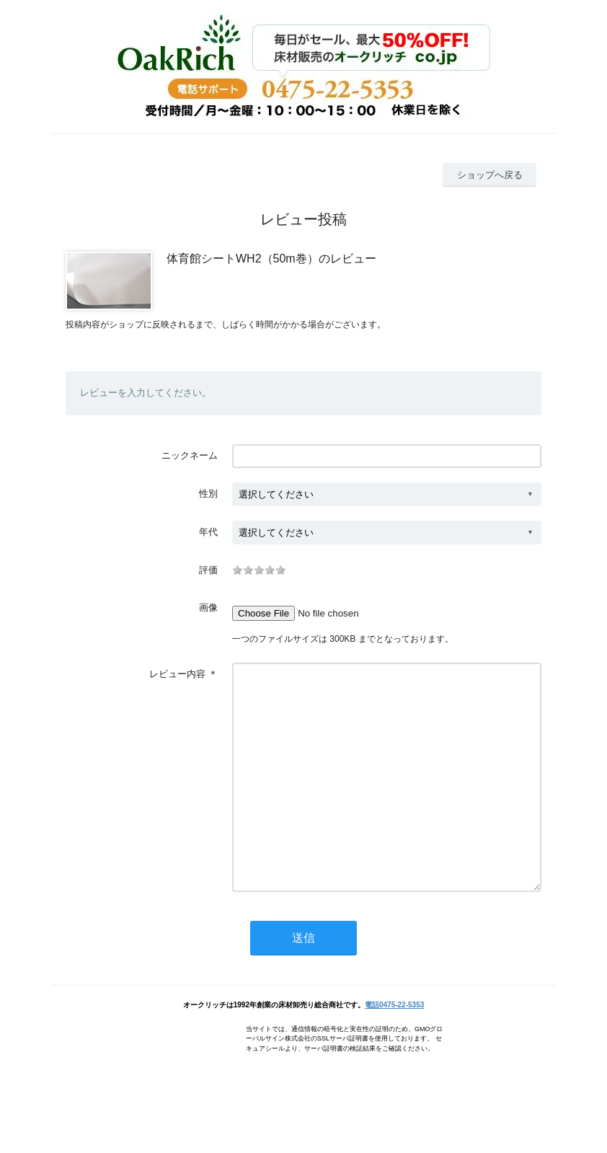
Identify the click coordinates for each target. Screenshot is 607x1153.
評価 (208, 570)
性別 (208, 493)
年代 (208, 531)
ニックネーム (189, 455)
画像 (208, 607)
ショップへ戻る (490, 174)
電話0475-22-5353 (394, 1048)
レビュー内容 (177, 673)
